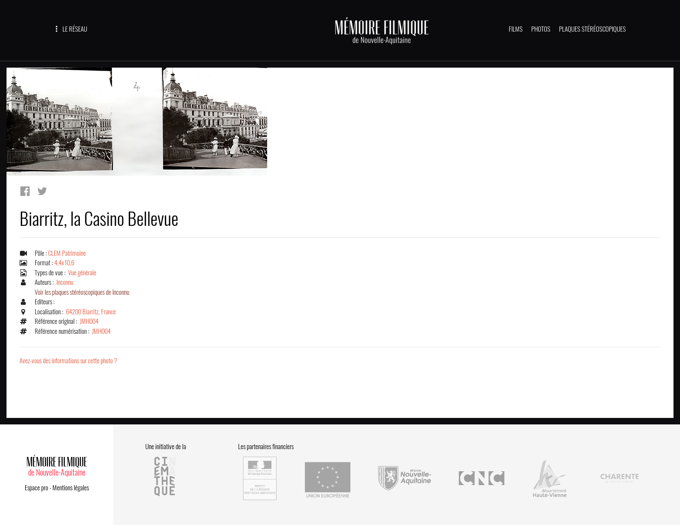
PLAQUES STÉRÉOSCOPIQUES (592, 29)
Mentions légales (70, 487)
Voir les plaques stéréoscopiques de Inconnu (82, 292)
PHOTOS (540, 29)
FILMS (516, 29)
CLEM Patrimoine (67, 253)
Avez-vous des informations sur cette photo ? (68, 360)
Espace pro (36, 487)
